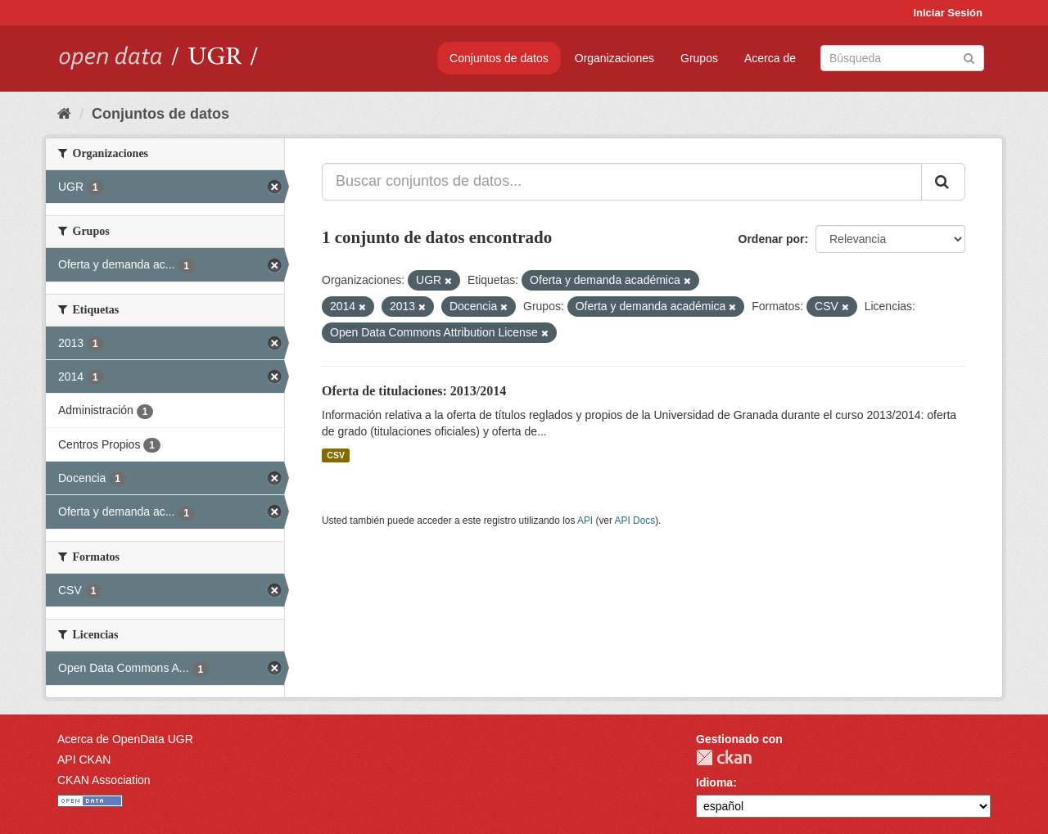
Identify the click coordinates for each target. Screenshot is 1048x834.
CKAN (724, 757)
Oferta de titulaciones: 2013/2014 (414, 391)
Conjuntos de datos (499, 58)
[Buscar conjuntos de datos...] (622, 182)
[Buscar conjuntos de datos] (902, 58)
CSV (336, 455)
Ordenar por (772, 239)
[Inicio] (64, 114)
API (585, 520)
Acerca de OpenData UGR (125, 739)
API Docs (635, 520)
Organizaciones (614, 58)
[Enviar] (969, 57)
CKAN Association (104, 780)
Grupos (699, 58)
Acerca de (770, 58)
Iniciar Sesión (947, 13)
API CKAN (84, 759)
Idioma (714, 782)
